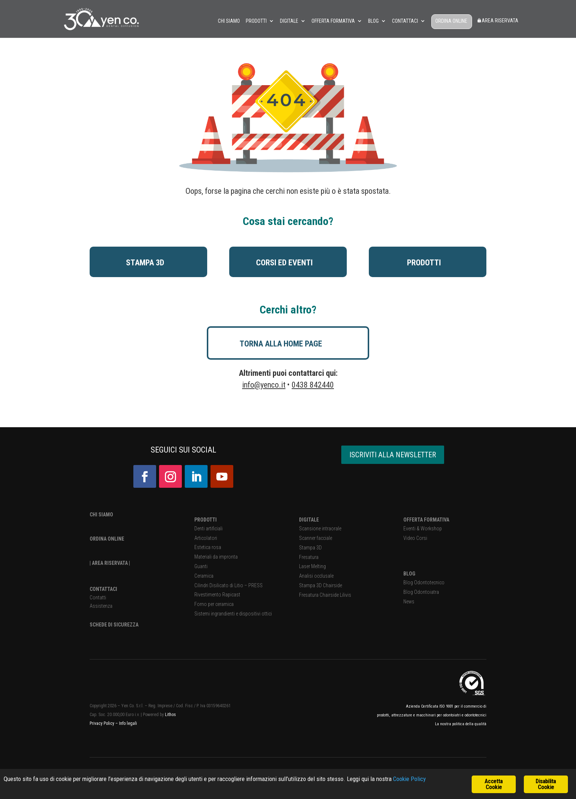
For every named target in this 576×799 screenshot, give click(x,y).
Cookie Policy (409, 778)
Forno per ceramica (214, 604)
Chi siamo (229, 21)
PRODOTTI (205, 520)
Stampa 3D (310, 548)
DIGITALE (309, 520)
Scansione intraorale (320, 528)
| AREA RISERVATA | (110, 563)
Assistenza (101, 606)
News (408, 601)
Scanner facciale (315, 538)
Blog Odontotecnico (423, 582)
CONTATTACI (103, 589)
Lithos (170, 714)
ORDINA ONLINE (451, 21)
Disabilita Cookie (546, 784)
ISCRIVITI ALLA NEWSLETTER (392, 454)
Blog (373, 21)
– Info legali (126, 723)
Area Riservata (497, 20)
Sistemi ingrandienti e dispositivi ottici (233, 614)
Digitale (289, 21)
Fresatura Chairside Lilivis (325, 595)
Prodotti (256, 21)
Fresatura (308, 557)
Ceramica (203, 576)
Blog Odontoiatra (421, 592)
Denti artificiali (208, 528)
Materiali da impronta (216, 557)
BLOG (409, 574)
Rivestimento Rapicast (217, 595)
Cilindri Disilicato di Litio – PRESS (228, 585)
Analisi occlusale (316, 576)
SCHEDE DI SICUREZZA (114, 625)
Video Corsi (415, 538)
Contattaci (405, 21)
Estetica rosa (207, 547)
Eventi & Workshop (422, 528)
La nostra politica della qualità (460, 724)
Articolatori (205, 538)
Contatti (98, 597)
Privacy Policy (102, 723)
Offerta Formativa (333, 21)
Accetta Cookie (494, 784)
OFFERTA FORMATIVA (426, 520)
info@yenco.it (263, 384)
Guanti (201, 566)
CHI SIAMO (101, 514)
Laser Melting (312, 566)
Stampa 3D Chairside (320, 585)
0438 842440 (313, 384)
